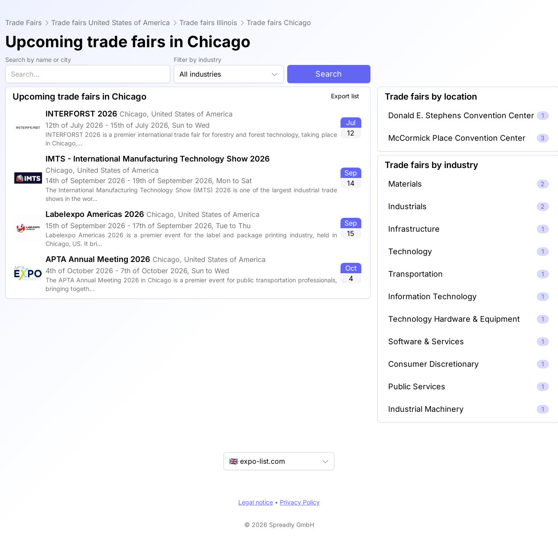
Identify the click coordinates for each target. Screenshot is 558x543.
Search (328, 73)
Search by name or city (38, 59)
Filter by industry (197, 59)
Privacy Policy (300, 502)
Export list (345, 96)
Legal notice (255, 502)
